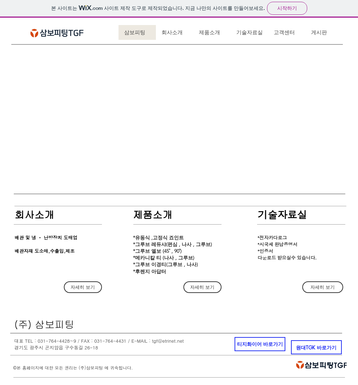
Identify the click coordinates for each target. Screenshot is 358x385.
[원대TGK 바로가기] (316, 347)
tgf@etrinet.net (168, 340)
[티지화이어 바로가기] (260, 344)
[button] (179, 115)
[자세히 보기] (83, 287)
